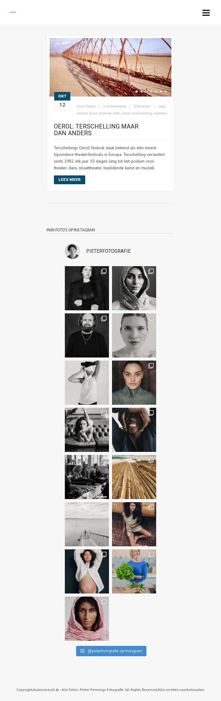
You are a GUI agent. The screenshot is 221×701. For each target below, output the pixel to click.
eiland (82, 113)
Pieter (91, 106)
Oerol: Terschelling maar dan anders (96, 130)
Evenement (116, 106)
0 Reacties (142, 106)
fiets (116, 113)
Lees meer (69, 179)
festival (105, 113)
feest (93, 113)
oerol (126, 113)
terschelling (142, 113)
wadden (160, 113)
